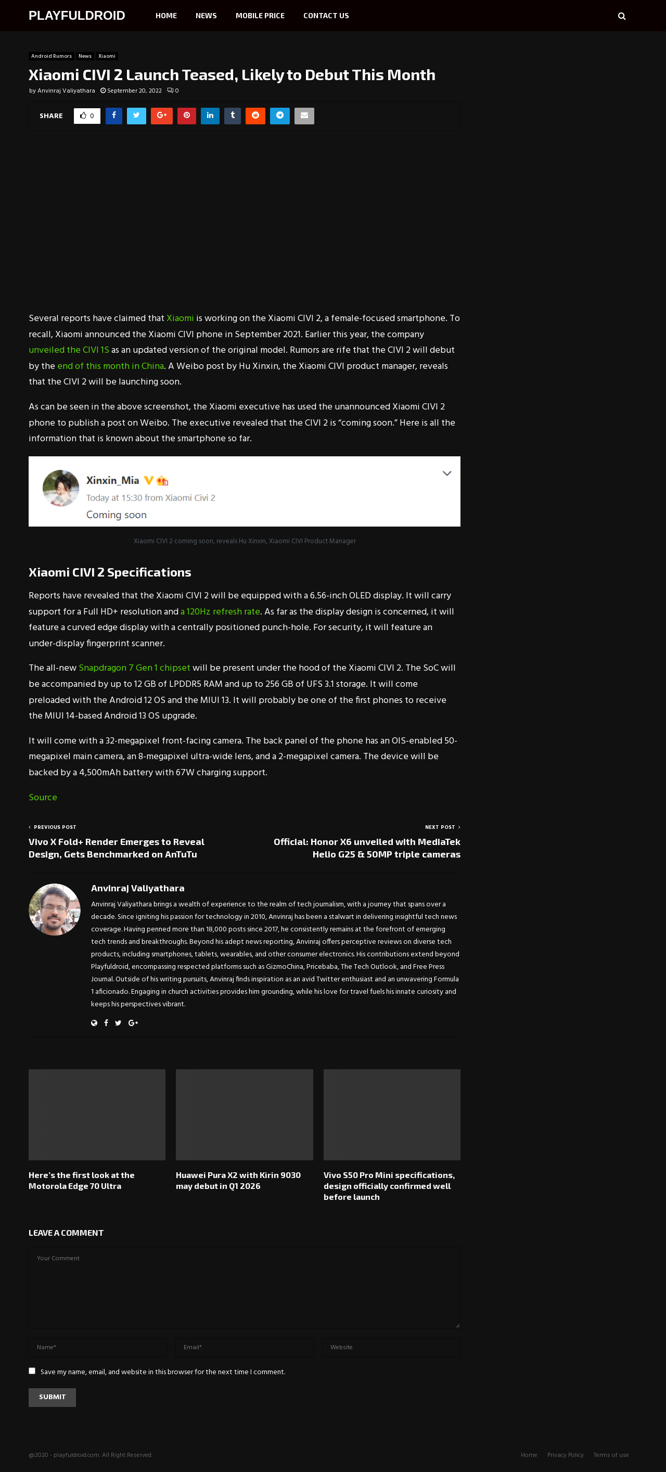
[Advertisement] (244, 228)
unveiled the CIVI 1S (69, 350)
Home (166, 15)
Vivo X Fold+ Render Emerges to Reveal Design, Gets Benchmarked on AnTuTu (116, 848)
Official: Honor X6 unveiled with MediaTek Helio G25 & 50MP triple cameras (367, 848)
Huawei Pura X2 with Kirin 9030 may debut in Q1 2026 (238, 1180)
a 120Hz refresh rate (220, 612)
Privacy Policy (565, 1455)
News (206, 15)
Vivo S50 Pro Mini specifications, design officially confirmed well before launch (389, 1185)
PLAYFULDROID (77, 15)
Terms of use (611, 1455)
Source (43, 797)
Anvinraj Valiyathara (66, 91)
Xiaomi (107, 56)
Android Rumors (51, 56)
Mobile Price (260, 15)
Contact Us (326, 15)
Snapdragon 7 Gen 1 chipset (134, 668)
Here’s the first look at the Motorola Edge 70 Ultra (82, 1180)
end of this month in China (110, 366)
